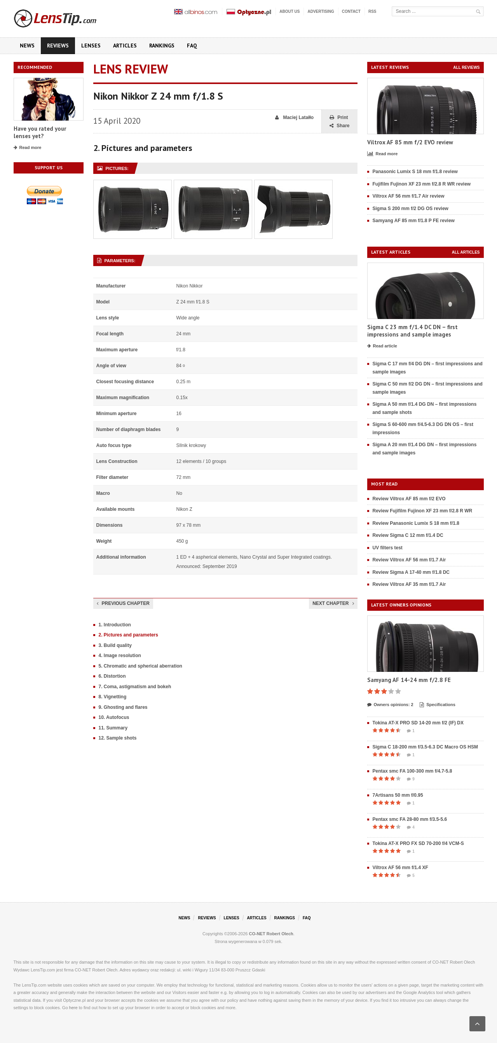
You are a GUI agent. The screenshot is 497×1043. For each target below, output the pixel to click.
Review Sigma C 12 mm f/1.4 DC (408, 535)
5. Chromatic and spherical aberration (140, 666)
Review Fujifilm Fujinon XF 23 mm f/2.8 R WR (423, 511)
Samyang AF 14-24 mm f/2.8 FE (409, 680)
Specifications (437, 705)
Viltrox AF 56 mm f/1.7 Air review (409, 196)
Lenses (91, 45)
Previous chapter (123, 603)
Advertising (320, 11)
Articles (125, 45)
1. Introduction (115, 625)
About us (289, 11)
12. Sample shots (118, 738)
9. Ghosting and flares (123, 707)
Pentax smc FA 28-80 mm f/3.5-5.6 (410, 819)
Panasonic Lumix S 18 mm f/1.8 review (415, 171)
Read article (382, 346)
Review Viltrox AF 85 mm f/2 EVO (409, 498)
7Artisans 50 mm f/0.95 (398, 795)
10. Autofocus (114, 717)
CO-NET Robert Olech (271, 933)
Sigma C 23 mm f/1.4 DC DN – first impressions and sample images (412, 330)
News (27, 45)
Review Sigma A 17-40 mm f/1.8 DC (411, 572)
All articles (466, 252)
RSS (372, 11)
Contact (351, 11)
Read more (28, 148)
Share (339, 126)
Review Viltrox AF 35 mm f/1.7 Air (409, 584)
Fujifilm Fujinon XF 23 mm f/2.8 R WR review (422, 184)
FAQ (192, 45)
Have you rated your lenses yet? (40, 132)
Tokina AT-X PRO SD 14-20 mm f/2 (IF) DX (418, 723)
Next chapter (333, 603)
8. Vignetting (113, 696)
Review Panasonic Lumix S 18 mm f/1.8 (416, 523)
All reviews (466, 67)
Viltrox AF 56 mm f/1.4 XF (400, 867)
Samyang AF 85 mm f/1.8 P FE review (414, 220)
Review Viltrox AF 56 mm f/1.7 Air (409, 560)
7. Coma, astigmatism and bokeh (135, 686)
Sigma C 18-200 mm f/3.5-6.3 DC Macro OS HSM (425, 747)
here (73, 1007)
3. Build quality (115, 645)
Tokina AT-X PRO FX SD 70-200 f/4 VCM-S (418, 843)
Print (339, 118)
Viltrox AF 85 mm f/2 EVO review (410, 142)
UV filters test (388, 547)
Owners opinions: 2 (390, 705)
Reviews (58, 45)
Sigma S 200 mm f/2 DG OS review (410, 208)
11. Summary (113, 728)
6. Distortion (112, 676)
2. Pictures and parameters (128, 635)
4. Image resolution (120, 655)
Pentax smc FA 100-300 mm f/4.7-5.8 (412, 771)
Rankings (161, 45)
